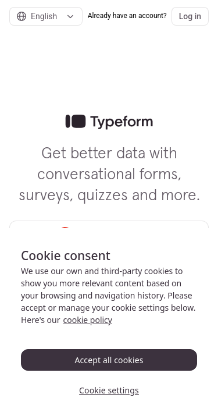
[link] (109, 122)
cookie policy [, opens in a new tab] (87, 319)
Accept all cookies (108, 359)
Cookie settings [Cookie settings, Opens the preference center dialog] (109, 390)
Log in (190, 16)
